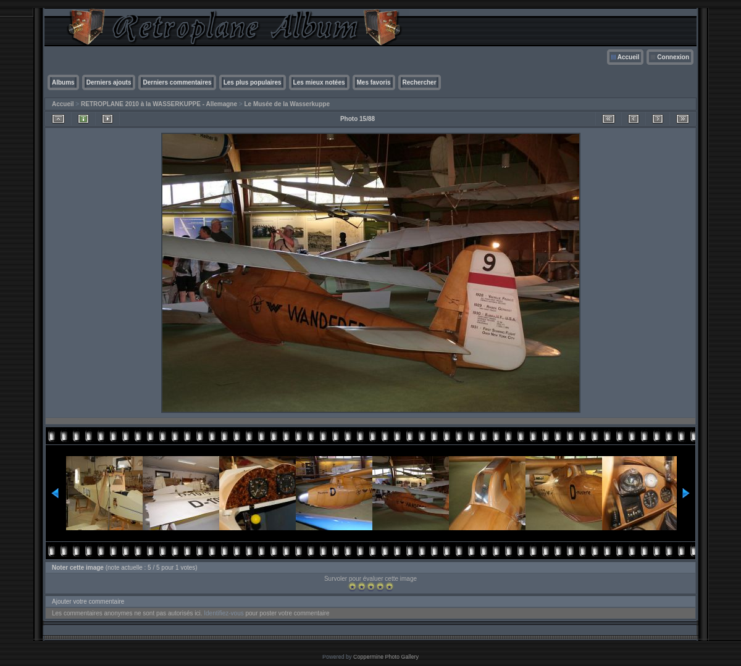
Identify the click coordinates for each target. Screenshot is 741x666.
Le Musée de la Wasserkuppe (287, 104)
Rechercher (420, 82)
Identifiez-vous (223, 613)
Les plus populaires (253, 82)
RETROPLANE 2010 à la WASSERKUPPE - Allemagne (159, 104)
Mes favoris (374, 82)
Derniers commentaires (177, 82)
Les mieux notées (319, 82)
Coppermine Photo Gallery (386, 657)
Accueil (629, 57)
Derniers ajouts (109, 82)
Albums (63, 82)
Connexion (673, 57)
